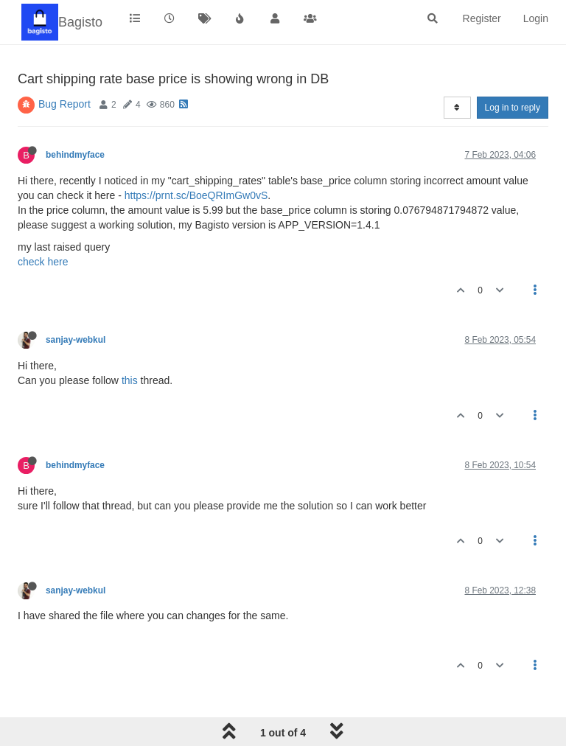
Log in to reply (512, 107)
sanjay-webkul (75, 340)
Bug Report (64, 104)
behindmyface (75, 155)
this (130, 380)
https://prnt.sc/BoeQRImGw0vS (196, 195)
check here (43, 262)
